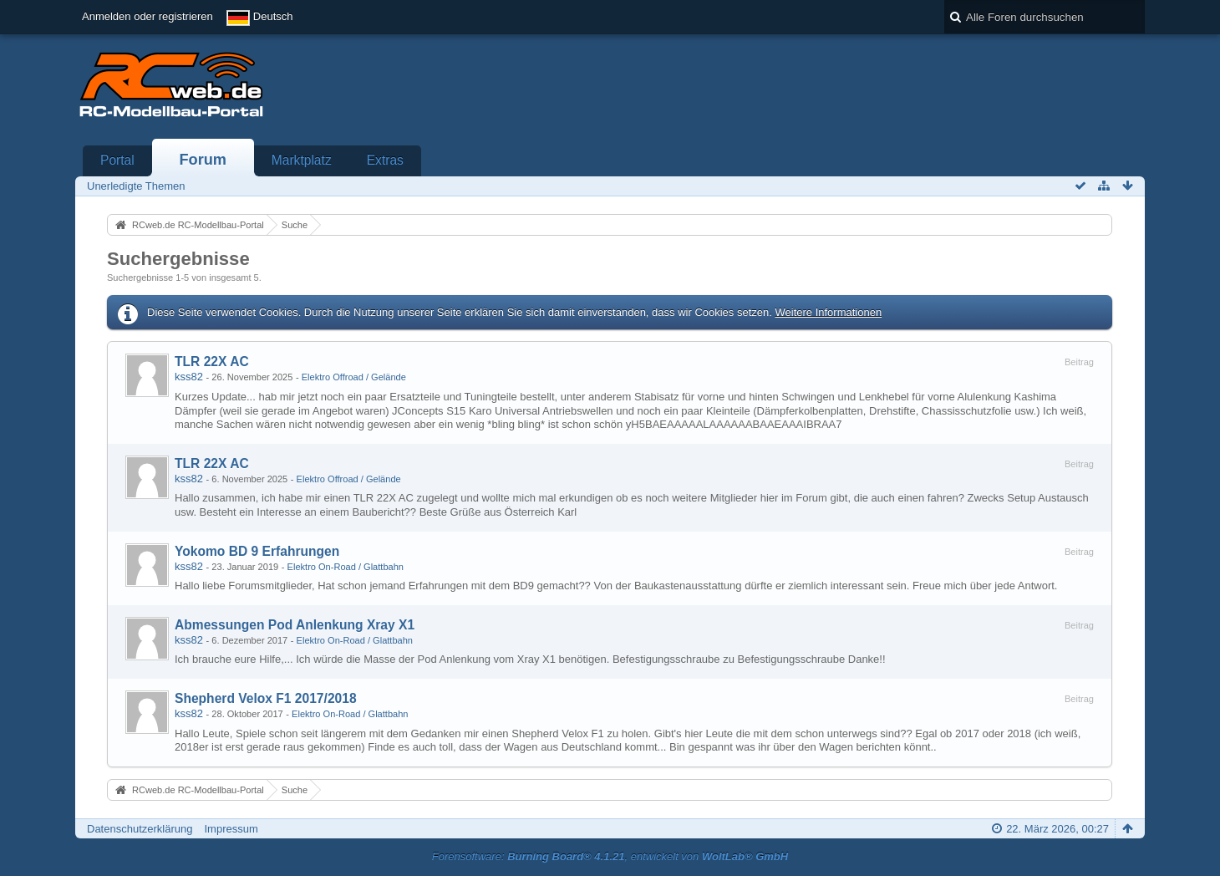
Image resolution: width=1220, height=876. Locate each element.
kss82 (189, 376)
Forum (202, 159)
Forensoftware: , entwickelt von (610, 856)
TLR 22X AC (212, 361)
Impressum (230, 829)
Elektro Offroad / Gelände (354, 377)
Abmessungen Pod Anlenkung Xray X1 (294, 625)
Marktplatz (302, 160)
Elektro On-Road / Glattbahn (345, 567)
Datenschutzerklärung (139, 829)
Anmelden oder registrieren (147, 16)
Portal (117, 160)
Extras (385, 160)
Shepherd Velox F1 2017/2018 (266, 698)
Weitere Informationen (828, 312)
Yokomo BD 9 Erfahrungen (257, 551)
